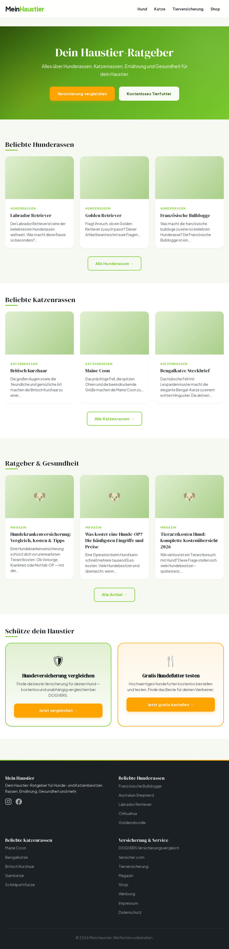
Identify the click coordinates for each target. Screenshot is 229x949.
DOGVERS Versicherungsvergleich (149, 847)
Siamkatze (14, 875)
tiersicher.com (131, 857)
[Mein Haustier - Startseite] (24, 9)
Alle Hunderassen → (114, 263)
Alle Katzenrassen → (114, 418)
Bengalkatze (16, 857)
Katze (159, 9)
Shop (215, 9)
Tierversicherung (187, 9)
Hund (142, 9)
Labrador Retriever (135, 804)
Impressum (128, 903)
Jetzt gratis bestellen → (171, 704)
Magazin (126, 875)
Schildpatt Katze (20, 884)
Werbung (127, 893)
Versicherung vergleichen (82, 93)
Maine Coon (15, 847)
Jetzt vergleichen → (58, 710)
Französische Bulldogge (140, 786)
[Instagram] (8, 802)
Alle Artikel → (114, 594)
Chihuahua (128, 813)
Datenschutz (130, 912)
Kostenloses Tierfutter (149, 93)
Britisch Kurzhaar (19, 866)
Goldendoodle (132, 822)
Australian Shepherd (136, 795)
